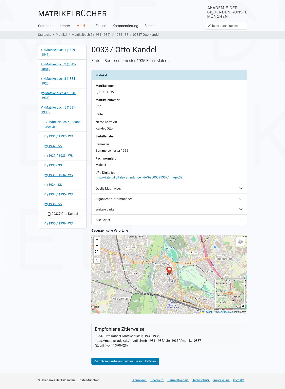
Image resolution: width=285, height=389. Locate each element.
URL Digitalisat (106, 173)
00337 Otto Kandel (63, 214)
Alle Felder (103, 220)
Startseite (45, 26)
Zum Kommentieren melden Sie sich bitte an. (125, 361)
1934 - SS (53, 185)
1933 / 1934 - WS (59, 175)
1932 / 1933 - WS (59, 156)
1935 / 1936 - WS (59, 223)
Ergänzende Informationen (114, 199)
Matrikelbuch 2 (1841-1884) (58, 66)
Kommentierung (125, 26)
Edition (101, 26)
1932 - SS (53, 146)
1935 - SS (121, 35)
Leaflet (207, 312)
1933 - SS (53, 165)
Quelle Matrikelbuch (109, 188)
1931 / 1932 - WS (59, 136)
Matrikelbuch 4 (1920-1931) (58, 95)
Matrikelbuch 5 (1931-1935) (91, 35)
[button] (169, 270)
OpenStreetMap (224, 312)
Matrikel (82, 26)
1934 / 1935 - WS (59, 194)
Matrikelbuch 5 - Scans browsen (62, 124)
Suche (149, 26)
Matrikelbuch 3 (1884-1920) (58, 81)
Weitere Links (105, 209)
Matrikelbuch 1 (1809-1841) (58, 52)
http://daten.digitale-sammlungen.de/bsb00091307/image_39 (139, 177)
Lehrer (65, 26)
